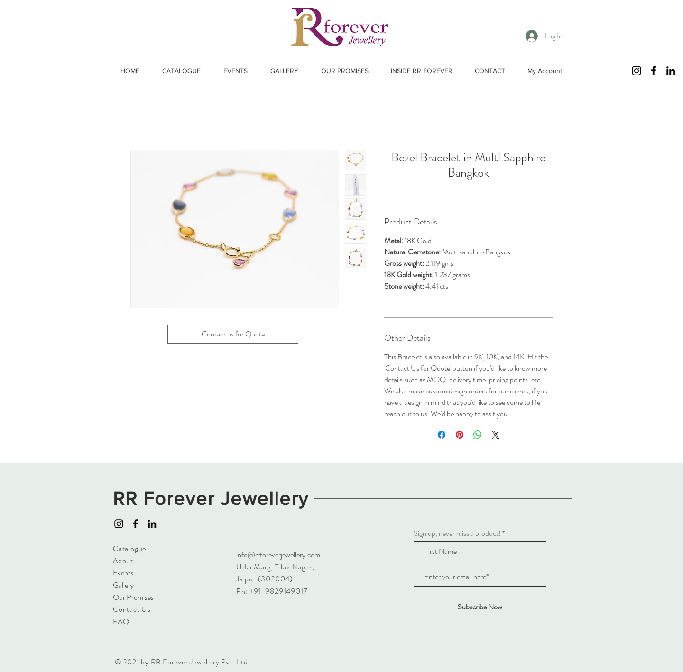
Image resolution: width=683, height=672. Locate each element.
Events (123, 572)
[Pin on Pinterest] (459, 434)
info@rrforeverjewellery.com (278, 554)
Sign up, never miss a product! (457, 533)
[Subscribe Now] (480, 607)
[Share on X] (495, 434)
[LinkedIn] (671, 71)
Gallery (123, 584)
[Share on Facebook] (441, 434)
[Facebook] (653, 71)
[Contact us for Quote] (232, 334)
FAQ (121, 621)
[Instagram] (636, 71)
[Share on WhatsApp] (477, 434)
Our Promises (133, 597)
